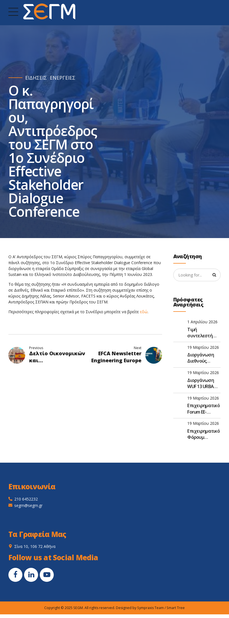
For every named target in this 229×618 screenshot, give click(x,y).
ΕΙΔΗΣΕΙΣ (36, 78)
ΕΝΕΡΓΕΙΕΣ (62, 78)
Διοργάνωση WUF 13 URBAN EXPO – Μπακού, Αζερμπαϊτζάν (203, 383)
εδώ (144, 311)
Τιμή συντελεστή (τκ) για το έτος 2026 (202, 332)
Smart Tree (176, 608)
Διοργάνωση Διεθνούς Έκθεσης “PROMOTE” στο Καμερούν (203, 358)
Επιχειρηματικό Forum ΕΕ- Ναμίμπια (203, 409)
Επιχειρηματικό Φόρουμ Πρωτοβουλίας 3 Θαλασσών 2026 (203, 434)
